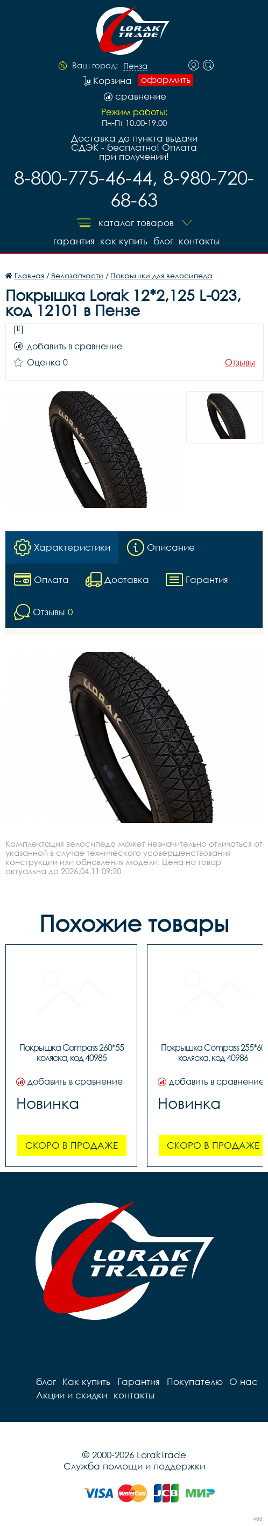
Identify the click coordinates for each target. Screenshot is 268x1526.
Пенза (135, 66)
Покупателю (193, 1381)
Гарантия (72, 240)
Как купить (122, 240)
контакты (199, 240)
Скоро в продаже (71, 1144)
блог (163, 240)
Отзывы (240, 362)
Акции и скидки (71, 1394)
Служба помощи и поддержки (134, 1465)
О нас (242, 1381)
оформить (166, 79)
